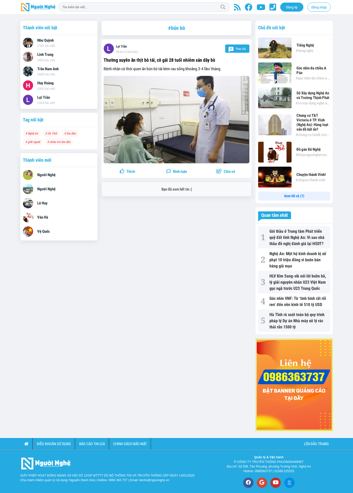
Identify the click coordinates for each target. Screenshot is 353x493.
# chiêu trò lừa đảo (58, 142)
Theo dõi (237, 49)
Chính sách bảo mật (130, 443)
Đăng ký (291, 7)
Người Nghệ (46, 175)
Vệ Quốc (43, 231)
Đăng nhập (319, 7)
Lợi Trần (121, 46)
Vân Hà (42, 217)
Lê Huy (42, 203)
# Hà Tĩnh (51, 133)
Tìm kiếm (222, 7)
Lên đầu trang (316, 443)
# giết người (32, 142)
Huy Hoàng (45, 83)
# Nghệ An (31, 133)
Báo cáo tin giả (92, 443)
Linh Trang (45, 54)
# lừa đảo (70, 133)
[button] (225, 172)
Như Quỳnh (45, 40)
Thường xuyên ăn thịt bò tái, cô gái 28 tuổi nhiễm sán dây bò (159, 60)
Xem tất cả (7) (294, 196)
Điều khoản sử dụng (54, 443)
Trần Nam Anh (48, 69)
